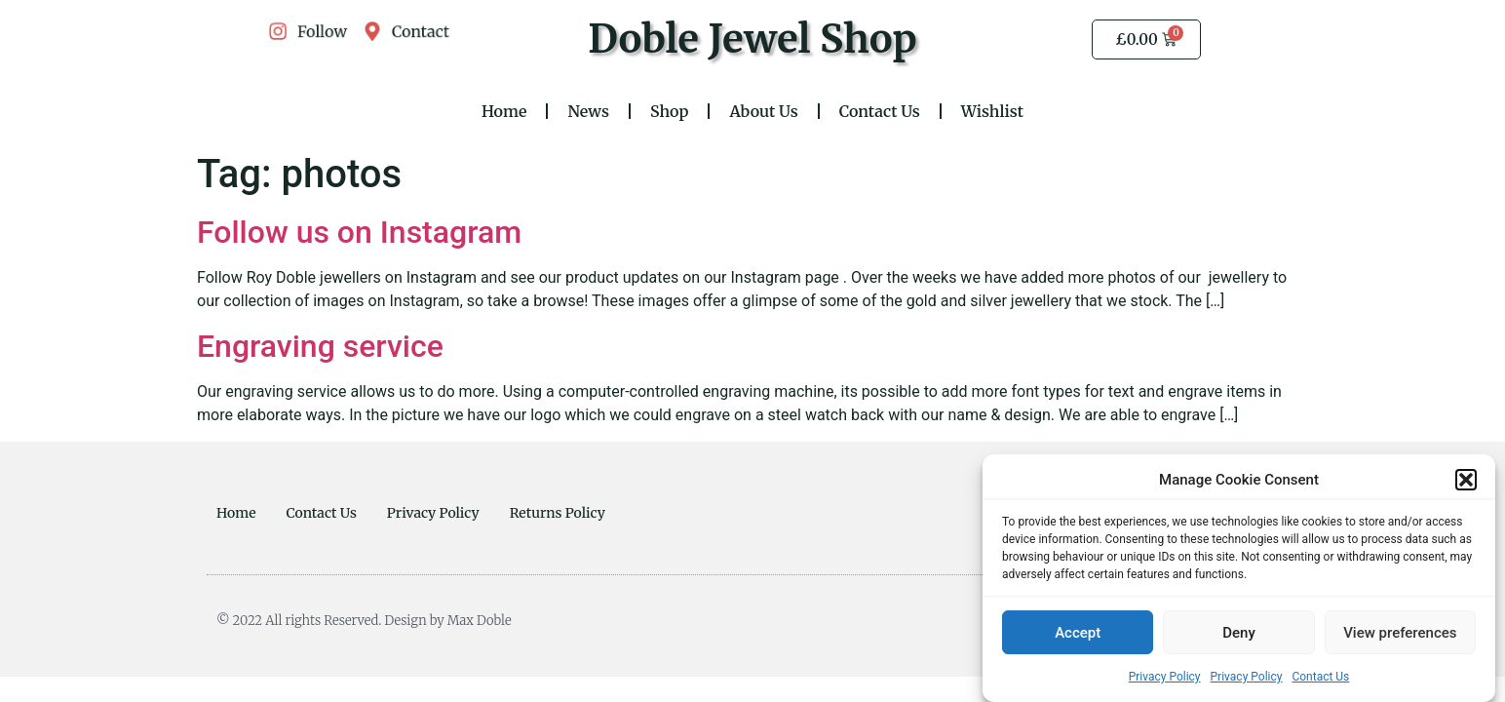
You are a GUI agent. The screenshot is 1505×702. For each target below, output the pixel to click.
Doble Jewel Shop (752, 39)
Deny (1238, 634)
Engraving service (320, 346)
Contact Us (1320, 677)
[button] (1466, 480)
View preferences (1399, 634)
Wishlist (992, 111)
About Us (763, 111)
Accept (1077, 634)
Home (504, 111)
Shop (669, 111)
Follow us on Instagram (359, 232)
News (588, 111)
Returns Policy (557, 513)
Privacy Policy (1165, 677)
